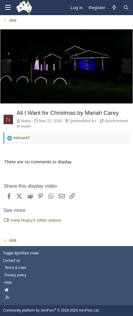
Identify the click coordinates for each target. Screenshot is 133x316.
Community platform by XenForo (51, 310)
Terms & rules (15, 268)
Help (8, 282)
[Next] (126, 65)
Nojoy (26, 121)
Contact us (11, 260)
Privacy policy (15, 275)
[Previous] (6, 65)
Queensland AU (82, 121)
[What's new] (114, 7)
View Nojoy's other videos (32, 220)
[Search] (126, 7)
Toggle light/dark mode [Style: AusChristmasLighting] (21, 253)
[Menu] (7, 7)
